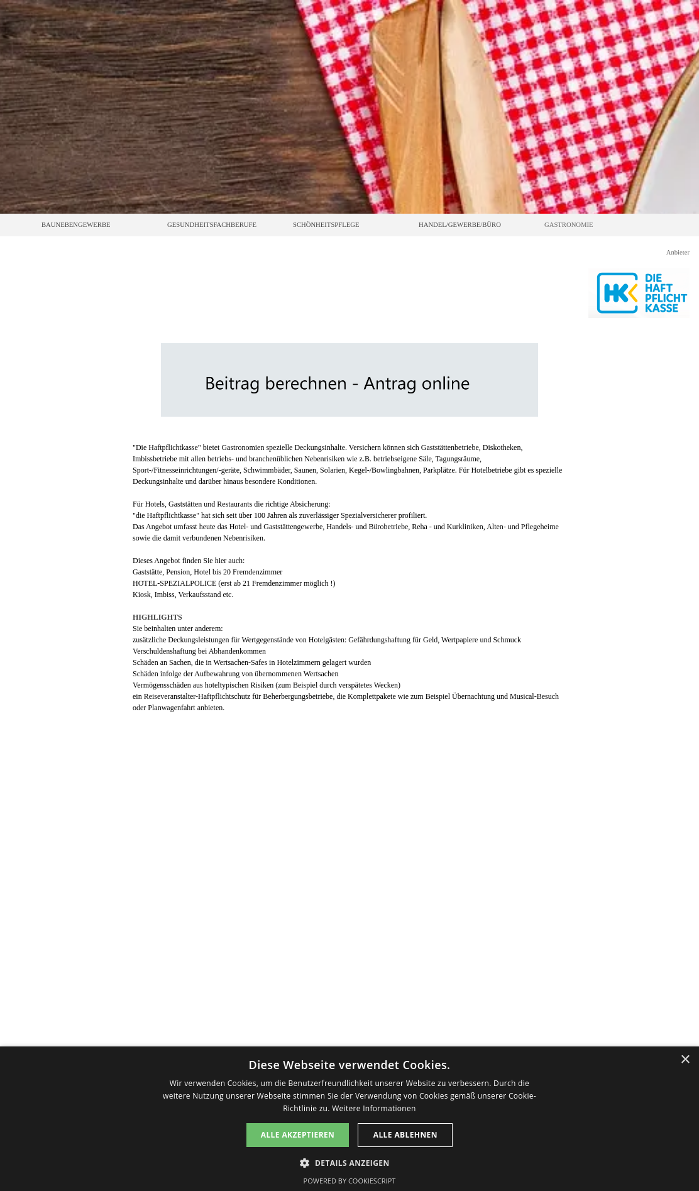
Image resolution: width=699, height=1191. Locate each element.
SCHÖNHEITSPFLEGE (326, 224)
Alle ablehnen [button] (405, 1134)
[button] (349, 1161)
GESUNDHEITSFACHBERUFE (211, 224)
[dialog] (349, 1118)
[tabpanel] (349, 577)
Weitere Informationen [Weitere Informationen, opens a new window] (374, 1108)
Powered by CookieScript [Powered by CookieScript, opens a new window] (350, 1180)
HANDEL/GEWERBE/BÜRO (460, 224)
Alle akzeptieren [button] (298, 1134)
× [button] (685, 1060)
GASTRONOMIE (568, 224)
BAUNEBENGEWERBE (76, 224)
